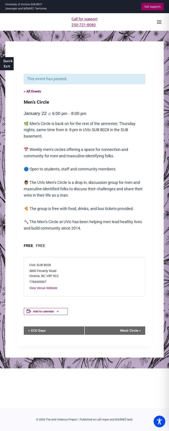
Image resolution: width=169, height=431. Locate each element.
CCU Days (37, 331)
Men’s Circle (130, 331)
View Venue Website (43, 288)
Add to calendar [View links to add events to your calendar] (43, 311)
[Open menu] (159, 22)
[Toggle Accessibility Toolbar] (159, 421)
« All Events (32, 91)
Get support (152, 6)
